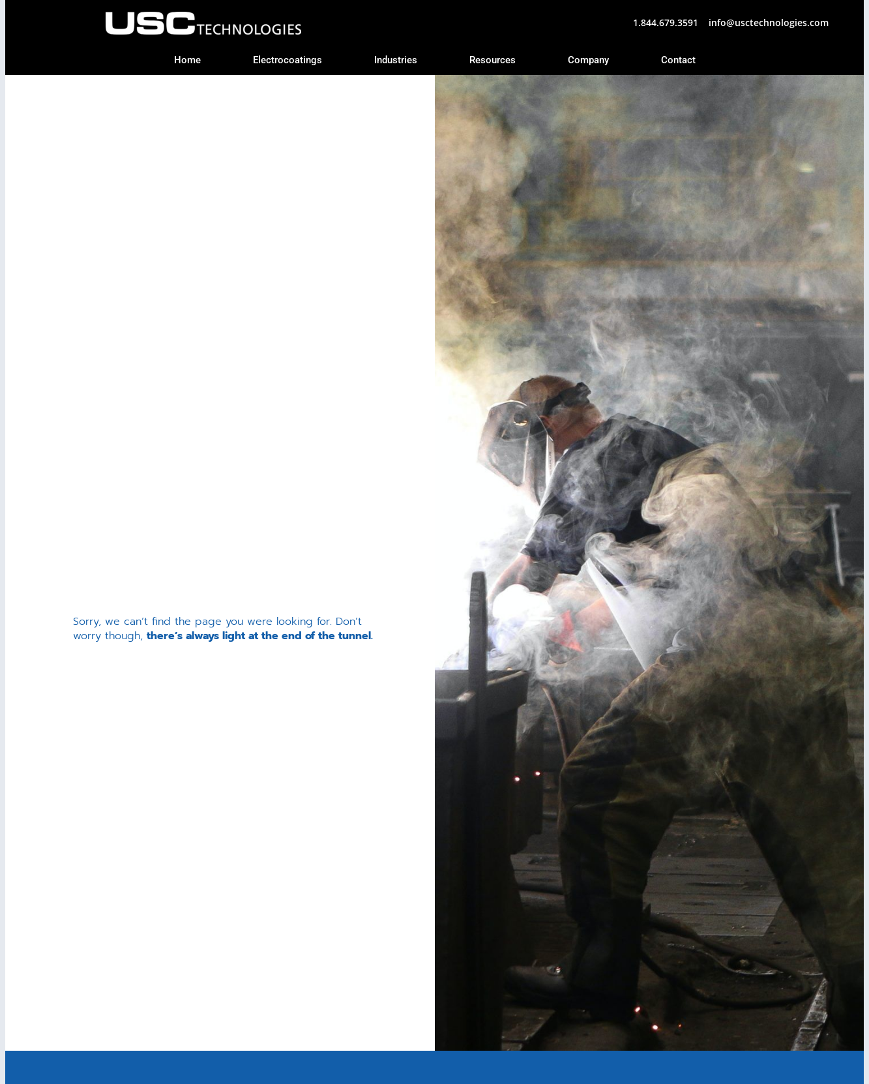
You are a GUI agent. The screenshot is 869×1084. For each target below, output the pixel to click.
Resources (492, 60)
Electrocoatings (287, 60)
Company (588, 60)
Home (187, 60)
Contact (678, 60)
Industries (395, 60)
